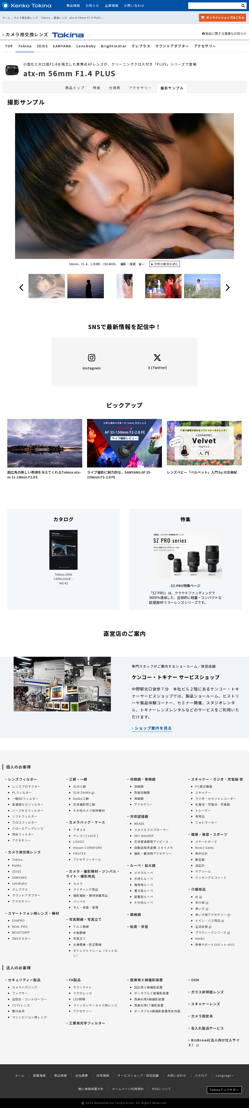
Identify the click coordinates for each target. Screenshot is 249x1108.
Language (225, 1075)
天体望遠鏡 (139, 816)
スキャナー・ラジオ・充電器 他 (217, 779)
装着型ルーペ (143, 897)
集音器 (200, 859)
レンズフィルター (22, 779)
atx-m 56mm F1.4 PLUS (85, 17)
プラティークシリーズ (212, 932)
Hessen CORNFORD (87, 847)
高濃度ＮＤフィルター (28, 804)
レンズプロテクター (26, 786)
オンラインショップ (222, 17)
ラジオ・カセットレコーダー (215, 798)
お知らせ (92, 5)
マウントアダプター (172, 46)
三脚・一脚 (78, 779)
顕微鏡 (135, 914)
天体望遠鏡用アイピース (151, 841)
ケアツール (203, 871)
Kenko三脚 (81, 798)
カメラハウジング (24, 987)
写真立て (79, 938)
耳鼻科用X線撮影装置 (149, 999)
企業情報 (111, 5)
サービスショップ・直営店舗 (138, 1075)
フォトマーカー (206, 822)
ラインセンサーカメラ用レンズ (95, 1005)
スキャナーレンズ (205, 1003)
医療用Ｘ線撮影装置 (146, 979)
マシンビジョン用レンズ (29, 1017)
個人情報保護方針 (91, 1089)
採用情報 (103, 1075)
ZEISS (42, 46)
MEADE (139, 823)
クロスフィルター (24, 822)
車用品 (200, 816)
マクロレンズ (82, 993)
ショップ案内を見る (152, 728)
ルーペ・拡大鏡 (143, 865)
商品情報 (73, 5)
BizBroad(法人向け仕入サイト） (214, 1042)
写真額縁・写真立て (85, 919)
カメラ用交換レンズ (26, 17)
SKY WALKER (144, 836)
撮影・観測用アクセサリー (153, 853)
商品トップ (75, 87)
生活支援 (203, 926)
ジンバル (79, 901)
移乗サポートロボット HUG (215, 944)
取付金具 (18, 1011)
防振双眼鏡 (142, 792)
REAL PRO (20, 926)
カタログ (201, 1075)
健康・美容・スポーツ (209, 834)
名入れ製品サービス (207, 1028)
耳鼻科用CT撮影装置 (149, 1005)
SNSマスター (21, 938)
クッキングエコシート (211, 877)
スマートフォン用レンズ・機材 (33, 913)
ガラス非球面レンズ (207, 991)
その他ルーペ (143, 902)
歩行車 (201, 902)
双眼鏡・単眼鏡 (143, 779)
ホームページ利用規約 (128, 1089)
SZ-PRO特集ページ (185, 585)
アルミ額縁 (81, 926)
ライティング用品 (85, 889)
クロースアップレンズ (28, 828)
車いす (201, 908)
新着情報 (39, 1075)
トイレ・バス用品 (209, 920)
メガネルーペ (143, 872)
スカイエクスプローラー (151, 829)
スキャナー (203, 792)
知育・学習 (139, 926)
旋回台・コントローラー (29, 999)
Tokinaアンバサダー (224, 1090)
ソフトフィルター (24, 816)
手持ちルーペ (143, 879)
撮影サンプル (172, 87)
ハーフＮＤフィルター (28, 810)
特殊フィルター (23, 834)
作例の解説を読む (166, 264)
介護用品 (198, 889)
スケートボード (206, 841)
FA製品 (75, 979)
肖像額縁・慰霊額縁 (87, 944)
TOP (9, 46)
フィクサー (20, 993)
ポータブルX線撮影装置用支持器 (157, 1011)
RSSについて (161, 1089)
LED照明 (79, 999)
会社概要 (81, 1075)
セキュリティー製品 (24, 979)
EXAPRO (18, 920)
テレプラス (141, 46)
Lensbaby (86, 46)
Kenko (17, 865)
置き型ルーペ (143, 890)
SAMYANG (62, 46)
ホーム (6, 17)
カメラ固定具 (202, 1016)
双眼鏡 (139, 786)
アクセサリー (205, 46)
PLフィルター (22, 792)
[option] (124, 191)
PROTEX (79, 853)
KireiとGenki (204, 847)
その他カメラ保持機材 (89, 810)
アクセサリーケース (87, 859)
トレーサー (203, 810)
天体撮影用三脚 (84, 804)
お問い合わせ (134, 5)
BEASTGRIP (21, 932)
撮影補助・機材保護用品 (90, 895)
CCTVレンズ (21, 1005)
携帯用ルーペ (143, 885)
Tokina (45, 17)
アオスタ (79, 829)
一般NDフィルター (25, 798)
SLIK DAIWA (83, 792)
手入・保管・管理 (85, 907)
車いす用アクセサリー (212, 914)
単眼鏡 (139, 798)
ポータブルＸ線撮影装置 (151, 993)
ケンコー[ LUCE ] (85, 836)
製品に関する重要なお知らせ (224, 33)
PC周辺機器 (203, 786)
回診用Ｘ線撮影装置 (148, 987)
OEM (195, 979)
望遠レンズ (60, 17)
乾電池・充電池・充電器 (212, 804)
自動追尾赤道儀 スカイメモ (153, 847)
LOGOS (78, 841)
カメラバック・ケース (87, 822)
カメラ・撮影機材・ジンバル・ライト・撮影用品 (93, 873)
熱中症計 (201, 853)
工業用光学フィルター (87, 1023)
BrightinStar (114, 46)
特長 (97, 87)
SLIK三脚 (79, 786)
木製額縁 (79, 932)
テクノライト (82, 987)
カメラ (78, 883)
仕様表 (115, 87)
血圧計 (200, 865)
